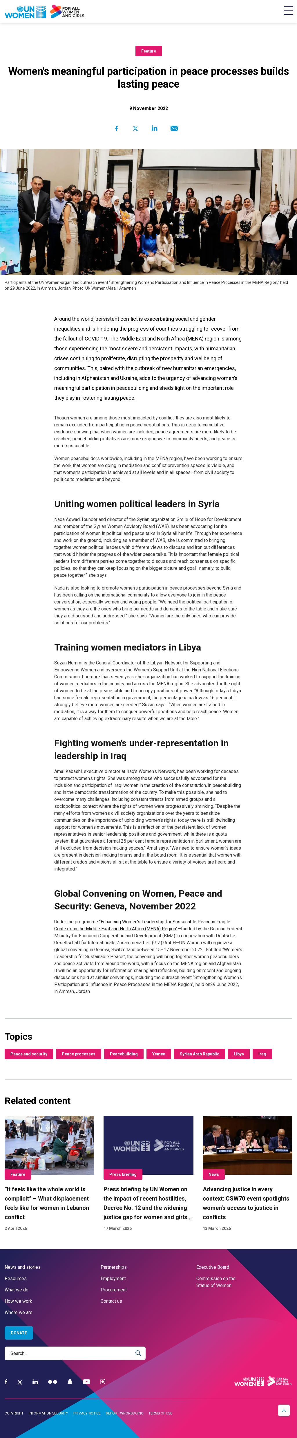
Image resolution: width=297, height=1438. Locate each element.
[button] (284, 1410)
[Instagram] (102, 1382)
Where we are (18, 1312)
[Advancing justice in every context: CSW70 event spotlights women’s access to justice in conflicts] (247, 1174)
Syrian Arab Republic (199, 1054)
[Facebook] (6, 1382)
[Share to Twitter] (135, 128)
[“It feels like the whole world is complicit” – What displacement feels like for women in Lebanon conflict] (49, 1174)
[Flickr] (52, 1382)
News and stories (23, 1267)
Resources (16, 1278)
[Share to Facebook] (116, 128)
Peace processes (78, 1054)
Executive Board (212, 1267)
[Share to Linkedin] (154, 128)
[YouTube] (86, 1382)
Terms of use (160, 1413)
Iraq (262, 1054)
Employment (113, 1278)
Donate (19, 1333)
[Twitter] (19, 1382)
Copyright (14, 1413)
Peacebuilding (124, 1054)
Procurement (114, 1290)
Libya (239, 1054)
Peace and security (28, 1054)
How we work (18, 1301)
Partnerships (114, 1267)
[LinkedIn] (35, 1382)
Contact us (111, 1301)
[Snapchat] (70, 1382)
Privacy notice (87, 1413)
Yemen (158, 1054)
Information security (48, 1413)
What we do (16, 1290)
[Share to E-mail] (173, 128)
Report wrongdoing (124, 1413)
